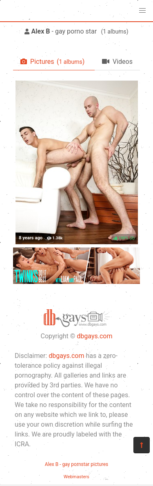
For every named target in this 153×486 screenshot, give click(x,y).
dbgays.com (94, 336)
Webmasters (76, 476)
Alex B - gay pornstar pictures (77, 464)
